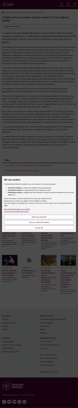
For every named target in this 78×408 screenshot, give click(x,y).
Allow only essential (39, 217)
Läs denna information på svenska (16, 212)
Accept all (39, 228)
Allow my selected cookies (39, 222)
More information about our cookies (17, 209)
